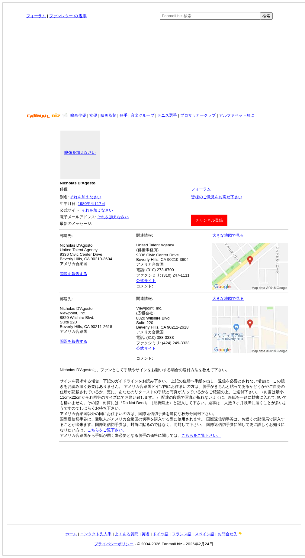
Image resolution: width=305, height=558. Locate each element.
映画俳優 (78, 115)
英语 (145, 534)
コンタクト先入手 (95, 534)
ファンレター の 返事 (68, 16)
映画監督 (108, 115)
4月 (94, 203)
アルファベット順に (236, 115)
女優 (93, 115)
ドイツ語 (161, 534)
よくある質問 (126, 534)
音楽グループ (142, 115)
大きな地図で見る (228, 235)
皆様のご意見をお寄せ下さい (216, 197)
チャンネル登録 (209, 220)
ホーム (71, 534)
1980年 (84, 203)
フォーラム (36, 16)
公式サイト (146, 280)
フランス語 (181, 534)
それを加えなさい (85, 197)
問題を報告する (73, 273)
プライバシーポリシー (113, 544)
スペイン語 (204, 534)
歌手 (123, 115)
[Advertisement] (154, 66)
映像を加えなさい (80, 152)
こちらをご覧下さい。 (107, 430)
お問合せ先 (227, 534)
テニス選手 (167, 115)
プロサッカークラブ (198, 115)
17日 (101, 203)
